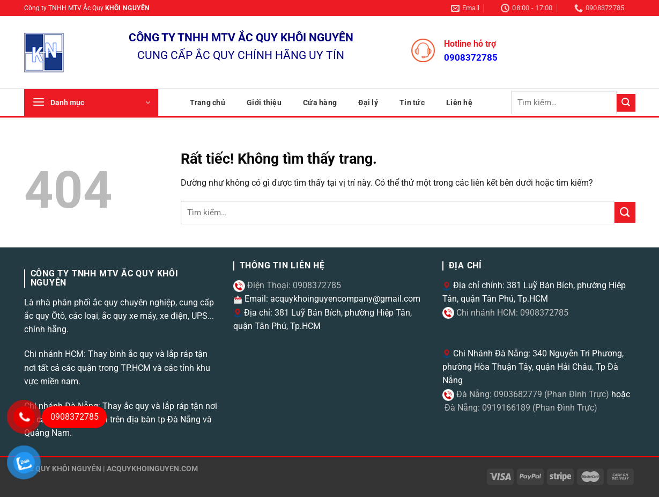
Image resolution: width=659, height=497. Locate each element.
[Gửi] (626, 103)
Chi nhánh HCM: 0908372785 (511, 313)
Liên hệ (459, 102)
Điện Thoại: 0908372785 (293, 285)
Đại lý (368, 102)
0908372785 (471, 57)
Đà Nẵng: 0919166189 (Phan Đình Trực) (519, 408)
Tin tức (412, 102)
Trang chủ (208, 102)
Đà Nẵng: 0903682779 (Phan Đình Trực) (531, 394)
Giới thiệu (264, 102)
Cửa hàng (320, 102)
